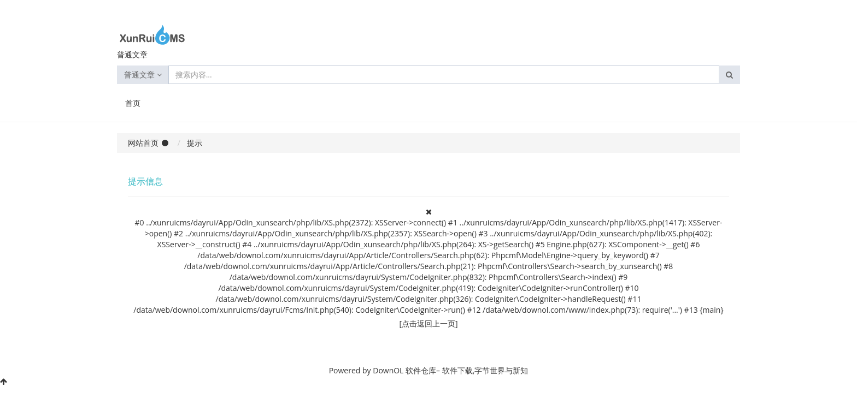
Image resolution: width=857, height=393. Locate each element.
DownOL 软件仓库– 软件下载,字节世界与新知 (450, 370)
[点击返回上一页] (428, 323)
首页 (132, 103)
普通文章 (143, 74)
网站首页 (143, 143)
